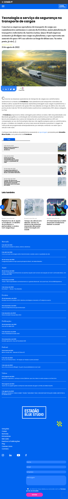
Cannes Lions (7, 446)
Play (3, 444)
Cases (4, 431)
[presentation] (2, 207)
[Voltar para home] (62, 6)
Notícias (5, 434)
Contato (5, 449)
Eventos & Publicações (11, 441)
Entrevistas (6, 436)
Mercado (5, 439)
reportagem (43, 132)
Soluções (5, 429)
